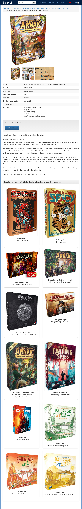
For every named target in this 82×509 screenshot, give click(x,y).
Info (51, 3)
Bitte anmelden (12, 128)
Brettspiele (40, 8)
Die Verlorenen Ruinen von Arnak (57, 8)
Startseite (8, 8)
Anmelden (61, 3)
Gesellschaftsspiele (29, 8)
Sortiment (42, 3)
